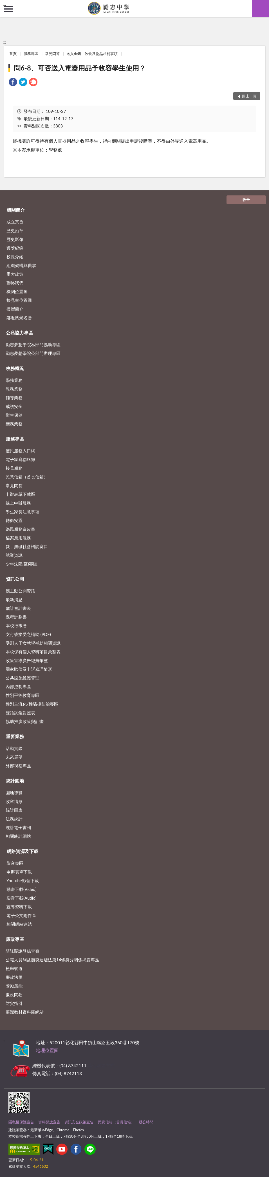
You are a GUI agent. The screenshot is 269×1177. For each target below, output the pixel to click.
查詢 (260, 8)
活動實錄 (14, 748)
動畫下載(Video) (21, 889)
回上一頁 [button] (249, 96)
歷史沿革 (14, 230)
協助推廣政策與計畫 (25, 721)
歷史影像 (14, 239)
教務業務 (14, 388)
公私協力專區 (19, 332)
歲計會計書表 (18, 608)
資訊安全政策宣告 (79, 1122)
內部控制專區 (18, 686)
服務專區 (31, 53)
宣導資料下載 (19, 906)
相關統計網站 (18, 836)
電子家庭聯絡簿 (20, 459)
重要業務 (15, 736)
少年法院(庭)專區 (21, 563)
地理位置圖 (47, 1050)
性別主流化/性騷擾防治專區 (32, 703)
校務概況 (15, 368)
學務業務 (14, 380)
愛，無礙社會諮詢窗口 (27, 546)
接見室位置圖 (19, 300)
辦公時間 (146, 1122)
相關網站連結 (19, 924)
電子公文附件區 (21, 915)
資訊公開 (15, 578)
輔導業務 (14, 397)
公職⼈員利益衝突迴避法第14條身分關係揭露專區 (52, 959)
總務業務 (14, 423)
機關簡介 (16, 210)
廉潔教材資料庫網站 (25, 1011)
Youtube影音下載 (22, 880)
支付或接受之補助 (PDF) (28, 634)
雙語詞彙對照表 (20, 712)
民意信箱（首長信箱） (27, 476)
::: (4, 4)
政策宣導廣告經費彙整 (27, 660)
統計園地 (15, 780)
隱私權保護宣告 (21, 1122)
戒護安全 (14, 406)
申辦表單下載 (19, 871)
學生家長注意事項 (22, 511)
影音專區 (14, 863)
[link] (13, 83)
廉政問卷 (14, 994)
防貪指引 (14, 1003)
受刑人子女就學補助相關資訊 (33, 642)
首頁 (13, 53)
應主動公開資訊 (20, 590)
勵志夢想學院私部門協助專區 (33, 344)
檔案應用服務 (18, 537)
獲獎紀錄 (14, 247)
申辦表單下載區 (20, 494)
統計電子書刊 (18, 827)
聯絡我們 (14, 282)
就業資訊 (14, 555)
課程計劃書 (16, 616)
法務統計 (14, 818)
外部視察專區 (18, 765)
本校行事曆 (16, 625)
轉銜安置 (14, 520)
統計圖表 (14, 810)
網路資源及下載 (22, 851)
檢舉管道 (14, 968)
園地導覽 (14, 792)
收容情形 (14, 801)
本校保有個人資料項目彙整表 (33, 651)
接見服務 (14, 468)
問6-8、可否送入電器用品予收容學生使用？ (80, 68)
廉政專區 (15, 939)
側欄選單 (8, 9)
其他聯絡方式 (101, 1065)
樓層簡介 (14, 308)
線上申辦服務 (18, 502)
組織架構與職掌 (21, 265)
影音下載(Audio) (21, 897)
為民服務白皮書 (20, 529)
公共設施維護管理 (22, 677)
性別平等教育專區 (22, 695)
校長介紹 (14, 256)
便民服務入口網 (20, 450)
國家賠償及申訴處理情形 (29, 669)
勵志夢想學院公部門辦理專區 (33, 353)
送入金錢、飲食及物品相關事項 (92, 53)
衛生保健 (14, 415)
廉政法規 (14, 977)
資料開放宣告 (49, 1122)
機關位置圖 (17, 291)
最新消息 (14, 599)
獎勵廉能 (14, 985)
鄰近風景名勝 (19, 317)
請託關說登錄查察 (22, 951)
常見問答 (52, 53)
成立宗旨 (14, 221)
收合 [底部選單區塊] (246, 199)
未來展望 (14, 756)
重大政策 (14, 274)
